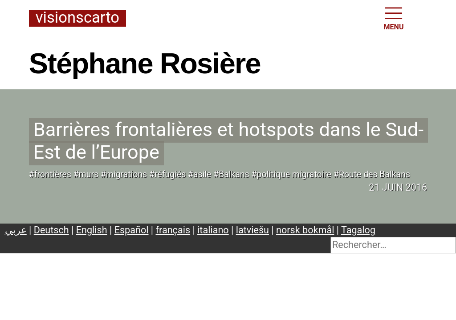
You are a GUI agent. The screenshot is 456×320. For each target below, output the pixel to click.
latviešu (252, 230)
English (91, 230)
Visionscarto (77, 18)
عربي (16, 230)
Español (131, 230)
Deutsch (51, 230)
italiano (213, 230)
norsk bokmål (305, 230)
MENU (394, 17)
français (173, 230)
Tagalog (358, 230)
